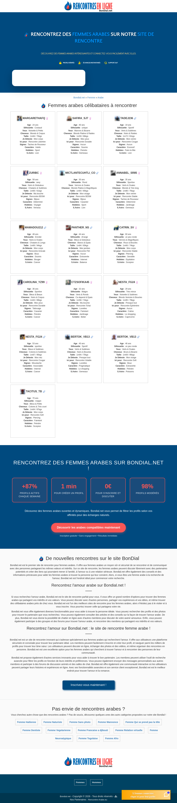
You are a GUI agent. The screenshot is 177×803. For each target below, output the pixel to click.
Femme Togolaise (88, 738)
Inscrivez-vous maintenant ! (88, 685)
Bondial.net (65, 796)
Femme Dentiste (31, 730)
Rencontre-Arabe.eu (97, 799)
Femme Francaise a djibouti (93, 730)
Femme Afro (111, 738)
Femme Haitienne (26, 722)
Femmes (80, 782)
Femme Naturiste (52, 722)
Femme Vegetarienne (59, 730)
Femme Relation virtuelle (128, 730)
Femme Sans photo (80, 722)
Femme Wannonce (108, 722)
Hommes (96, 782)
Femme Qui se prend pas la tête (143, 722)
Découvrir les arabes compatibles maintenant (88, 527)
